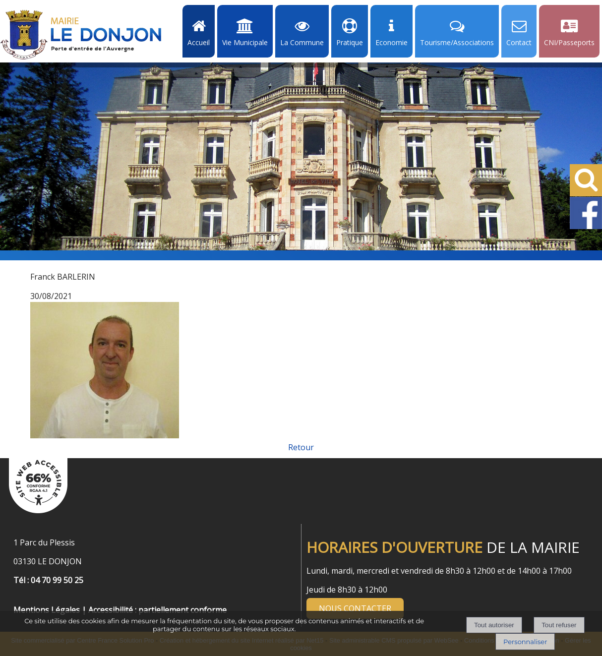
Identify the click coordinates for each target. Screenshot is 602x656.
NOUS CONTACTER (355, 608)
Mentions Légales (46, 609)
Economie (391, 42)
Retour (301, 447)
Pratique (349, 42)
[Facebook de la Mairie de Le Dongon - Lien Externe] (586, 227)
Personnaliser (525, 642)
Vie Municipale (245, 42)
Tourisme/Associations (457, 42)
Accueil (198, 42)
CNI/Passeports (569, 42)
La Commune (302, 42)
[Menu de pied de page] (23, 599)
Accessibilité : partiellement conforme (157, 609)
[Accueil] (81, 35)
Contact (519, 42)
